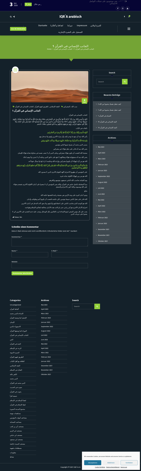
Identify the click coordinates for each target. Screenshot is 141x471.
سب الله (74, 108)
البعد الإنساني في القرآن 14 (107, 129)
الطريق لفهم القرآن (41, 108)
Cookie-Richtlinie (100, 467)
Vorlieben (129, 463)
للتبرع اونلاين (95, 25)
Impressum (124, 467)
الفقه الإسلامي (54, 108)
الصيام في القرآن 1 (104, 117)
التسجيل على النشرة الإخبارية (70, 32)
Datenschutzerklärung (113, 467)
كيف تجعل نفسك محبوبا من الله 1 (109, 111)
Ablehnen (111, 463)
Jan (85, 103)
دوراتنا (69, 25)
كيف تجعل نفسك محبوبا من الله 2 (109, 106)
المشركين (66, 108)
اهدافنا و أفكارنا (56, 25)
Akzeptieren (92, 463)
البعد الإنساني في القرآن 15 (107, 123)
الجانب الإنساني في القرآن (63, 49)
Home (49, 49)
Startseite (42, 25)
